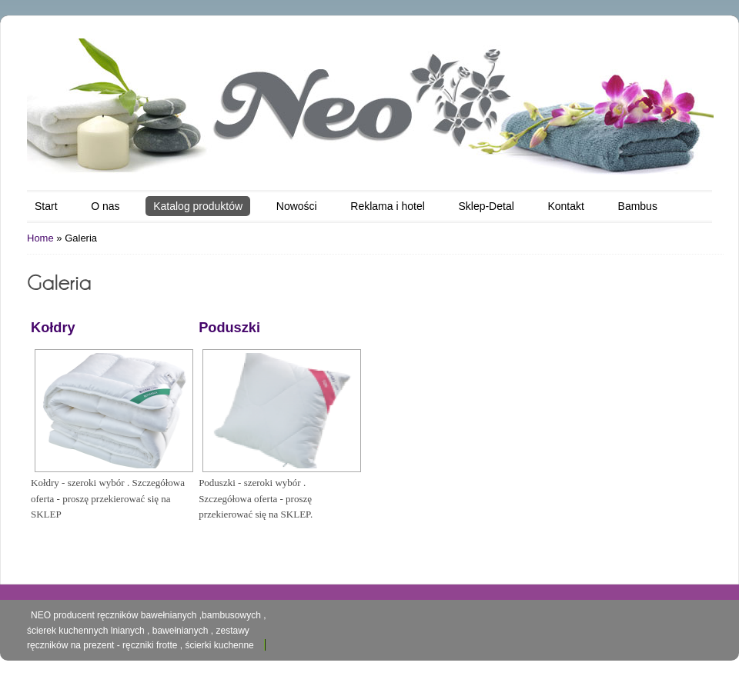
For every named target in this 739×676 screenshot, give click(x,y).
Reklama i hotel (387, 206)
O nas (105, 206)
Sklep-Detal (485, 206)
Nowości (296, 206)
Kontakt (565, 206)
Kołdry (53, 327)
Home (40, 238)
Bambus (637, 206)
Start (46, 206)
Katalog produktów (197, 206)
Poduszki (229, 327)
